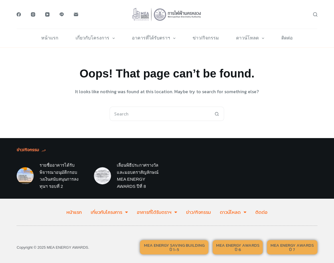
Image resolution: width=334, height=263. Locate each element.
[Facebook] (19, 14)
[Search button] (217, 114)
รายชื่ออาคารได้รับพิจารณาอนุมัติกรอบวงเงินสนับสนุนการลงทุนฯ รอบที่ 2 (58, 176)
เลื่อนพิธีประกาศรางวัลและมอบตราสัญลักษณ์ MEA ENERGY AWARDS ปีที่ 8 (138, 176)
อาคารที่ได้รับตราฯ (155, 38)
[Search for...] (160, 114)
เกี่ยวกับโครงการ (96, 38)
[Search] (315, 14)
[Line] (62, 14)
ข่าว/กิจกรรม (206, 37)
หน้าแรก (49, 37)
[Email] (76, 14)
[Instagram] (33, 14)
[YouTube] (47, 14)
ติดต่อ (287, 37)
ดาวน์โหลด (251, 38)
